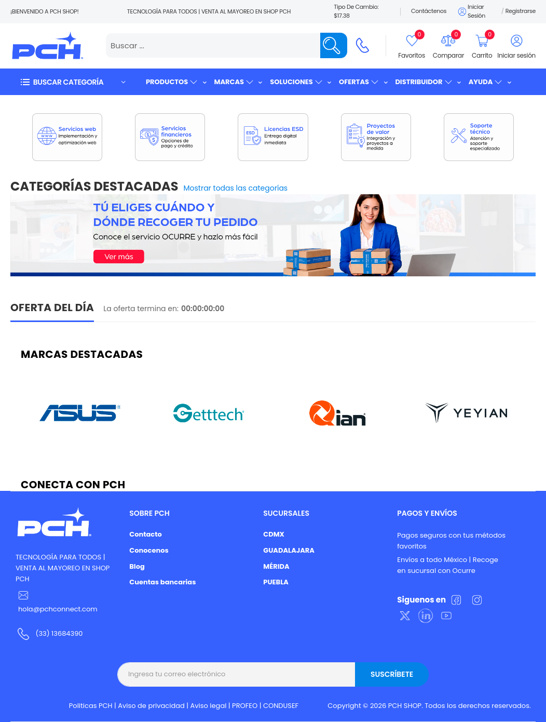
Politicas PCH (91, 706)
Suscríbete (392, 674)
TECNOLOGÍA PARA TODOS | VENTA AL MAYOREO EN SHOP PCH (63, 568)
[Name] (333, 45)
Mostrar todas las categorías (236, 188)
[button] (72, 82)
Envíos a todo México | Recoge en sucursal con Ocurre (447, 565)
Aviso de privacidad (151, 706)
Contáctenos (428, 11)
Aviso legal (208, 706)
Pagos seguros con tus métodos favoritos (451, 540)
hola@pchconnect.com (58, 609)
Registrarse (521, 11)
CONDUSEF (280, 706)
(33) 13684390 (59, 633)
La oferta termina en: (141, 308)
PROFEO (244, 706)
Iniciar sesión (471, 11)
